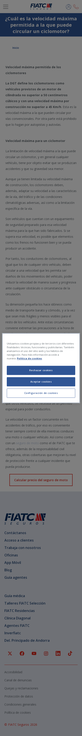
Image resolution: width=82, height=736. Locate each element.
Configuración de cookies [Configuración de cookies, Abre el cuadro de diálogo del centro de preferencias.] (41, 393)
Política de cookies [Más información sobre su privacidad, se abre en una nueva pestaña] (29, 358)
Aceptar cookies (41, 381)
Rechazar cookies (40, 370)
